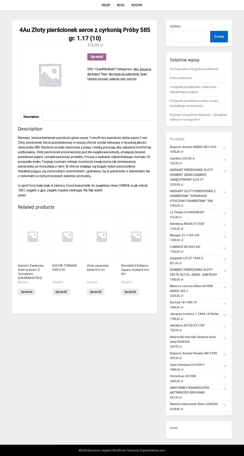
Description (31, 117)
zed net (99, 83)
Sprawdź (96, 57)
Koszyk (136, 5)
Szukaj (175, 26)
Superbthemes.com (152, 450)
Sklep (106, 5)
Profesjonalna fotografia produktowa (194, 69)
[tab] (32, 117)
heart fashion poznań (118, 79)
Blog (120, 5)
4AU (136, 69)
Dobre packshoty (181, 78)
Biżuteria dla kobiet (100, 74)
